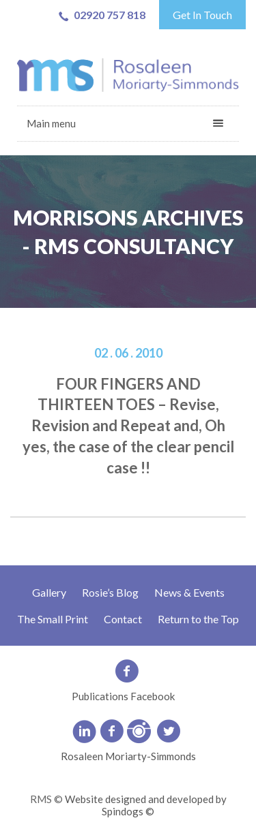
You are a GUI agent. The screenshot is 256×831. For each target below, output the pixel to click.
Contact (123, 618)
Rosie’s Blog (110, 592)
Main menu (51, 123)
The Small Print (52, 618)
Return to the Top (198, 618)
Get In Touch (202, 14)
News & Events (189, 592)
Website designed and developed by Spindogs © (146, 805)
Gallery (49, 592)
